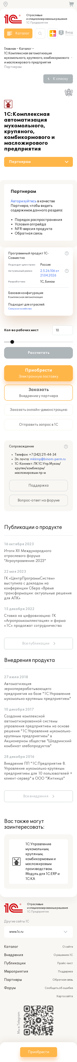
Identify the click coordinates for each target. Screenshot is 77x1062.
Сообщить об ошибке (59, 988)
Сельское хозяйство (20, 308)
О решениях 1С (63, 955)
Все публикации (35, 643)
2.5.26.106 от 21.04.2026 (49, 273)
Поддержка (39, 486)
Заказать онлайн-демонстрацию (38, 410)
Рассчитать (38, 353)
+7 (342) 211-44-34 (42, 454)
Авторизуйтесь (24, 201)
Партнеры (13, 980)
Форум (10, 988)
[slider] (12, 342)
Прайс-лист (65, 963)
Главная (10, 49)
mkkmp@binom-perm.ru (48, 459)
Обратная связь (63, 979)
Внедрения (13, 955)
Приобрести (38, 1052)
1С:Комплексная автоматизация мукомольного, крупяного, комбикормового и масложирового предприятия (36, 58)
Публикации (15, 963)
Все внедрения (35, 796)
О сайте (67, 946)
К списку (60, 79)
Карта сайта (64, 996)
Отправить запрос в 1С (38, 425)
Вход (69, 32)
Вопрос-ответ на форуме (39, 500)
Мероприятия (16, 972)
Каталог (25, 49)
